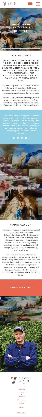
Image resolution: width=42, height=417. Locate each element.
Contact (21, 407)
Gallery (21, 403)
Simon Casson (22, 400)
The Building (21, 389)
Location (21, 392)
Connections (21, 396)
